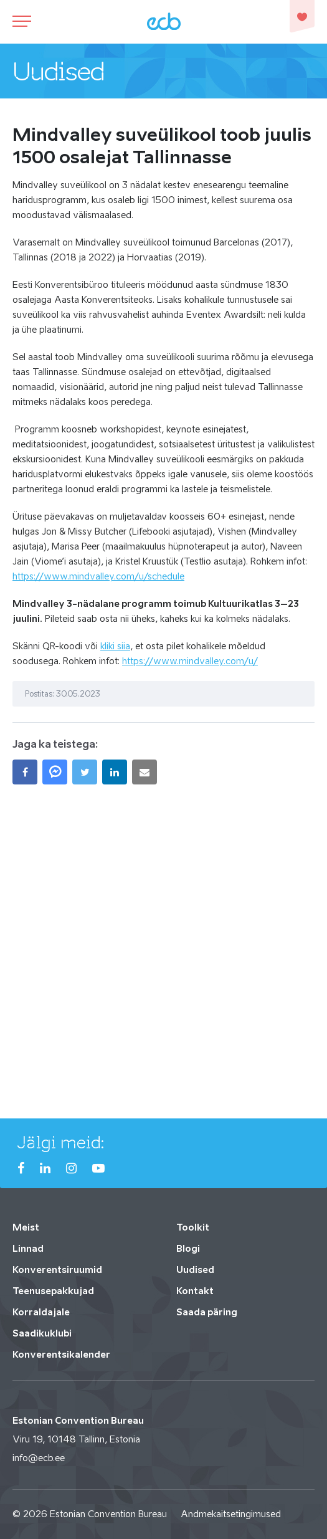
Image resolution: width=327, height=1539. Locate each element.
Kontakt (195, 1290)
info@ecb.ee (38, 1457)
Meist (25, 1227)
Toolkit (192, 1227)
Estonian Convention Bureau (108, 1513)
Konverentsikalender (61, 1354)
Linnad (28, 1248)
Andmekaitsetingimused (231, 1513)
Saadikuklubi (42, 1333)
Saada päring (206, 1312)
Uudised (195, 1269)
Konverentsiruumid (57, 1269)
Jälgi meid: (61, 1142)
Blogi (188, 1248)
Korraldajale (41, 1312)
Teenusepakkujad (53, 1290)
